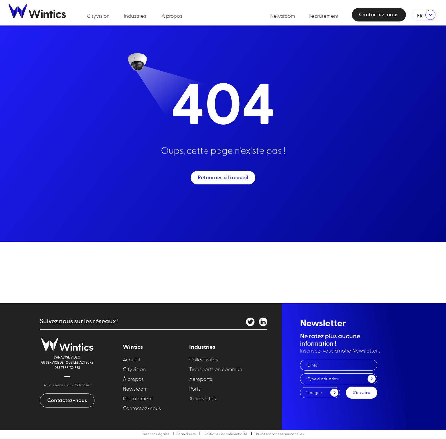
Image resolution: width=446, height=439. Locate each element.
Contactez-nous (379, 14)
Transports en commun (215, 369)
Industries (135, 16)
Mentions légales (156, 434)
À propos (171, 16)
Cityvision (98, 16)
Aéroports (200, 379)
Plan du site (187, 434)
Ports (195, 389)
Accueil (131, 360)
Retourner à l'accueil (223, 177)
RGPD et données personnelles (280, 434)
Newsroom (282, 16)
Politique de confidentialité (225, 434)
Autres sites (202, 398)
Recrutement (324, 16)
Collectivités (203, 360)
